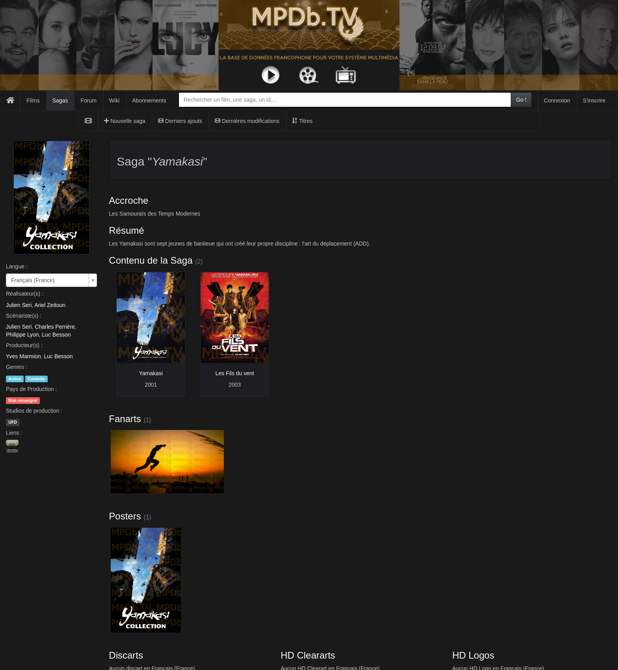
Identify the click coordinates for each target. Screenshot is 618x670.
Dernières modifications (247, 121)
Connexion (557, 100)
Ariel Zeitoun (49, 305)
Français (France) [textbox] (32, 280)
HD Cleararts (308, 655)
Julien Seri (19, 305)
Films (32, 100)
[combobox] (345, 99)
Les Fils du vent (234, 373)
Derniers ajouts (180, 121)
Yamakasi (150, 373)
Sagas (60, 100)
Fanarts (125, 418)
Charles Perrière (55, 327)
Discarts (126, 655)
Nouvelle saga (124, 121)
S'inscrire (594, 100)
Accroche (128, 200)
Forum (88, 100)
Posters (125, 516)
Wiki (114, 100)
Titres (302, 121)
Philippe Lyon (22, 334)
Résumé (126, 230)
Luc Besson (56, 334)
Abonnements (149, 100)
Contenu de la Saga (150, 260)
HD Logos (473, 655)
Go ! (521, 100)
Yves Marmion (23, 356)
